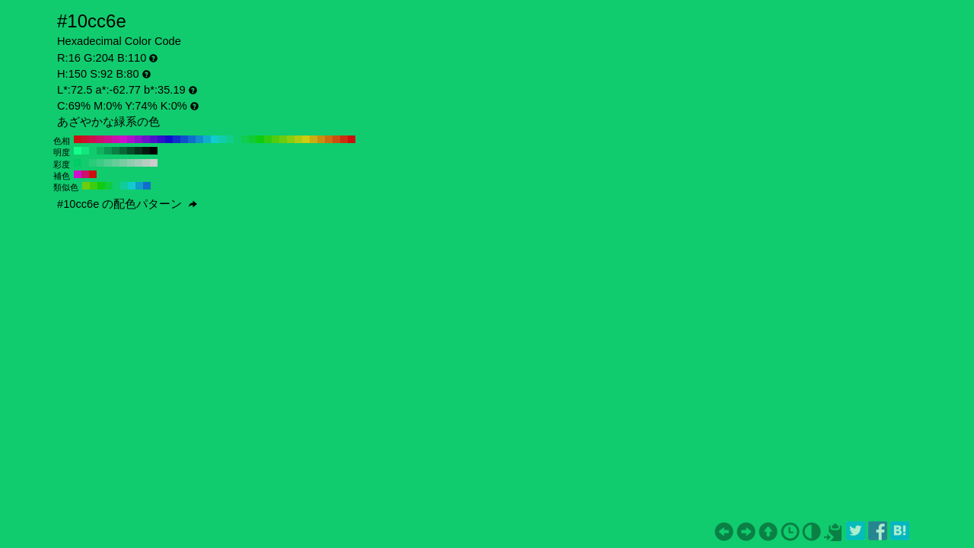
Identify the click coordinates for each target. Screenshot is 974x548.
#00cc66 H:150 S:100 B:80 (77, 163)
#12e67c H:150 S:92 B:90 (85, 151)
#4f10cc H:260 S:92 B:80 (154, 139)
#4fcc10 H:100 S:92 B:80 (275, 139)
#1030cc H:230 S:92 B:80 (176, 139)
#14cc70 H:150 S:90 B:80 (85, 163)
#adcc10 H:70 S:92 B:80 (298, 139)
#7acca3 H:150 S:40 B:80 (123, 163)
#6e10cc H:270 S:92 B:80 (146, 139)
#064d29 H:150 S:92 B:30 (131, 151)
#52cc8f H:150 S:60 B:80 (108, 163)
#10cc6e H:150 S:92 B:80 (237, 139)
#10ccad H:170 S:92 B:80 (222, 139)
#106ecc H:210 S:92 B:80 (192, 139)
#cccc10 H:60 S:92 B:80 (306, 139)
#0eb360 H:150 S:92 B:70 (100, 151)
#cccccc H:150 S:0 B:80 (154, 163)
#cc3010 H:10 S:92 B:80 (344, 139)
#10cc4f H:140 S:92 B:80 (245, 139)
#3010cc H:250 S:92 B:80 (161, 139)
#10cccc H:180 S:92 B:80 (214, 139)
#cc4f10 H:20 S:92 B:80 (336, 139)
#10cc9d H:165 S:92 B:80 (124, 186)
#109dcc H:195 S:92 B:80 (139, 186)
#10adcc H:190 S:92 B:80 (207, 139)
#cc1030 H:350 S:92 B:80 (85, 139)
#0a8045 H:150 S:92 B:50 (115, 151)
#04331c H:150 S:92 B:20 (138, 151)
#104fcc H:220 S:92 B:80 (184, 139)
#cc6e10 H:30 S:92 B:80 (329, 139)
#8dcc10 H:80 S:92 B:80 (290, 139)
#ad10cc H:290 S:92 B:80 (131, 139)
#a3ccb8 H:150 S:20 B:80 (138, 163)
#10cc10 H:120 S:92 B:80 (260, 139)
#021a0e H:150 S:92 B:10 (146, 151)
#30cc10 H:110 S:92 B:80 (268, 139)
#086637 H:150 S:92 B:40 (123, 151)
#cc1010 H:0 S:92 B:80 (351, 139)
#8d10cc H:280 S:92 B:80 (138, 139)
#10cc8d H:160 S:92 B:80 (230, 139)
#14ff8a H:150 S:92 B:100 (77, 151)
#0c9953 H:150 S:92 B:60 (108, 151)
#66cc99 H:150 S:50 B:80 (115, 163)
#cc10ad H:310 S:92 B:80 (115, 139)
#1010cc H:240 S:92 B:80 (169, 139)
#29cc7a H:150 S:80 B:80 (93, 163)
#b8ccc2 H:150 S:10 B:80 (146, 163)
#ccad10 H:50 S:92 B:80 (313, 139)
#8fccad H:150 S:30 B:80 (131, 163)
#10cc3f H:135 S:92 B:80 (109, 186)
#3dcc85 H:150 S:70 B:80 (100, 163)
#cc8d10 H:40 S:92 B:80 (321, 139)
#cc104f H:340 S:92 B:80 (93, 139)
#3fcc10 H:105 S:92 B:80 (93, 186)
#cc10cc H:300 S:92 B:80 (123, 139)
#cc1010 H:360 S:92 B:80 (77, 139)
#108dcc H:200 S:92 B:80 (199, 139)
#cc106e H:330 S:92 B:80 (100, 139)
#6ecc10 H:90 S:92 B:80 (283, 139)
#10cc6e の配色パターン (127, 204)
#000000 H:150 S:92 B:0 (154, 151)
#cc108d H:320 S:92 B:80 (108, 139)
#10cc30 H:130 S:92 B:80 (252, 139)
